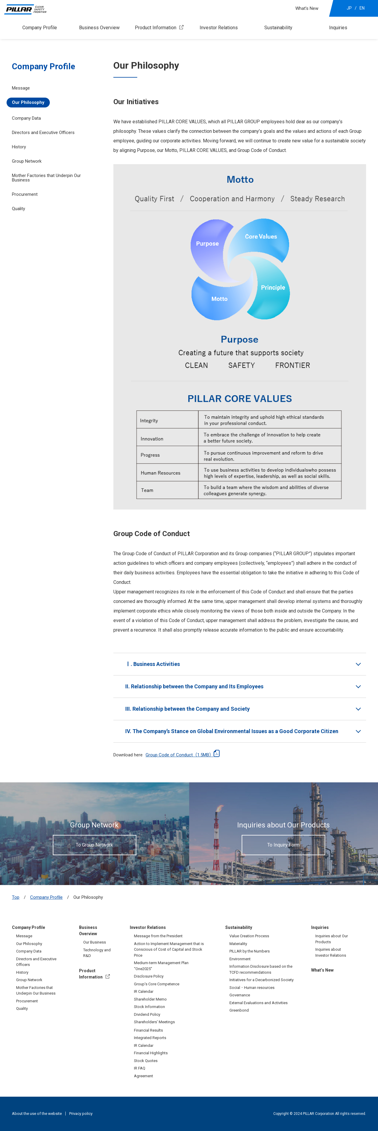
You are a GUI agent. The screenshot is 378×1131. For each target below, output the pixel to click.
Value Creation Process (249, 936)
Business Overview (99, 27)
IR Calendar (143, 991)
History (19, 147)
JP (349, 8)
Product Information (155, 27)
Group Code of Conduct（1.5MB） (180, 755)
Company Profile (39, 27)
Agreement (143, 1076)
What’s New (306, 8)
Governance (239, 995)
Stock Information (149, 1006)
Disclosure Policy (148, 976)
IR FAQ (139, 1068)
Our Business (94, 942)
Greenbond (239, 1010)
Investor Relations (219, 27)
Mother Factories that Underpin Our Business (46, 178)
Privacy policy (80, 1113)
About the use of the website (37, 1113)
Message (21, 88)
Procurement (25, 194)
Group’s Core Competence (156, 984)
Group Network (29, 980)
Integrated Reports (150, 1037)
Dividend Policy (147, 1014)
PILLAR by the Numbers (249, 951)
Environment (240, 959)
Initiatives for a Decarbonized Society (261, 980)
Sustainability (278, 27)
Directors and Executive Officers (43, 132)
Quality (18, 208)
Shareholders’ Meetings (154, 1022)
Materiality (238, 943)
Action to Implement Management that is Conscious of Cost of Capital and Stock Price (169, 949)
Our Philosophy (28, 102)
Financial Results (148, 1030)
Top (15, 897)
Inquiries (338, 27)
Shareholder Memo (150, 999)
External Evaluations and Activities (258, 1003)
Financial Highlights (151, 1053)
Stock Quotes (146, 1060)
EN (362, 8)
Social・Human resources (251, 987)
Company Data (26, 118)
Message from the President (158, 936)
